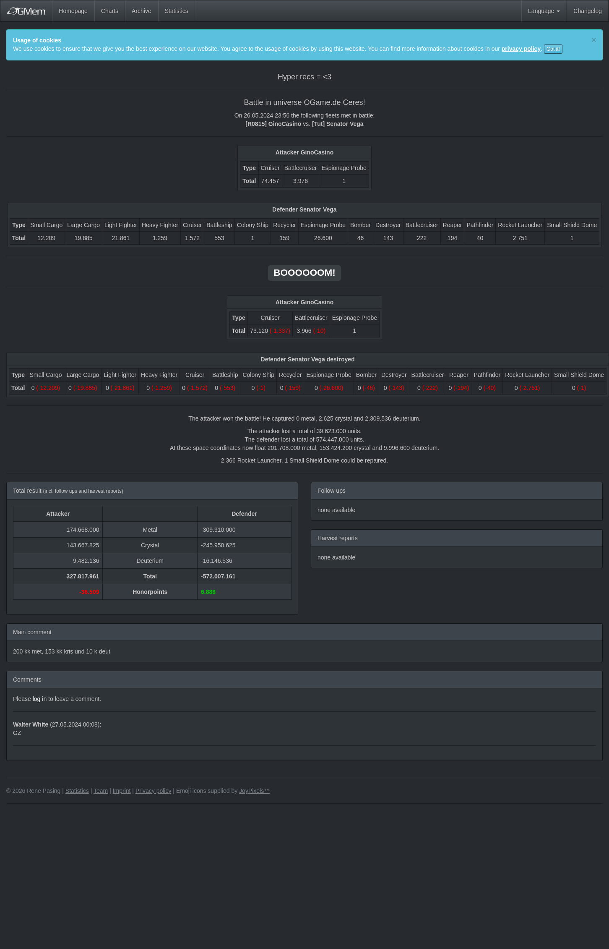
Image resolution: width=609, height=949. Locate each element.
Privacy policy (153, 790)
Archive (141, 11)
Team (101, 790)
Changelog (587, 11)
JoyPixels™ (254, 790)
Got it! (553, 49)
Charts (109, 11)
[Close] (593, 39)
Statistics (176, 11)
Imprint (122, 790)
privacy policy (521, 48)
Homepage (73, 11)
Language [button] (544, 11)
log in (40, 698)
